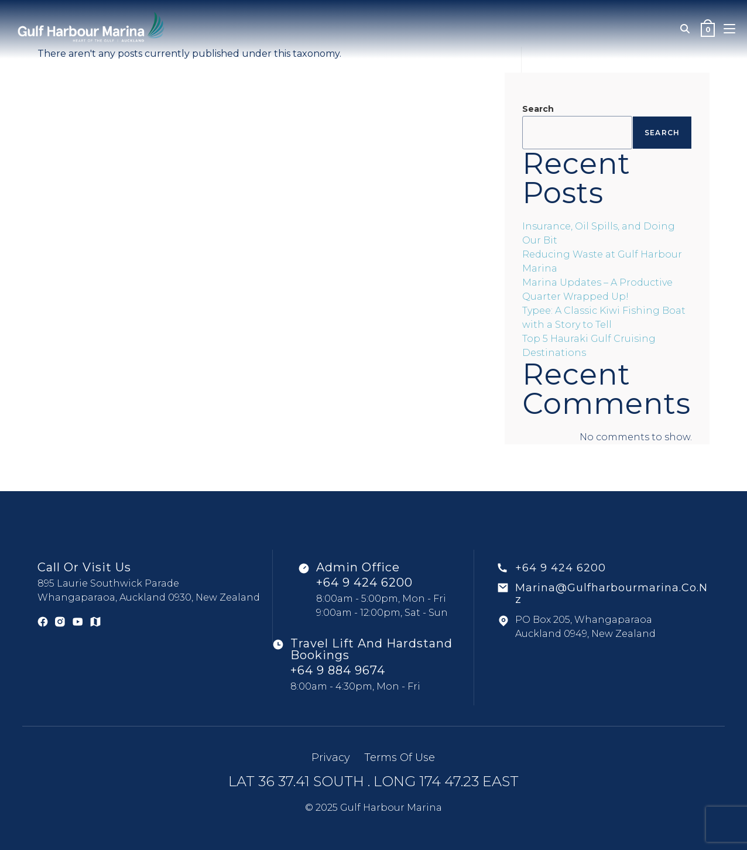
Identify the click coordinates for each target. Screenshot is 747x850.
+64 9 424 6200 (364, 582)
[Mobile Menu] (729, 29)
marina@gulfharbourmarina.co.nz (611, 593)
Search (538, 109)
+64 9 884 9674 (337, 670)
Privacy (330, 757)
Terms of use (399, 757)
